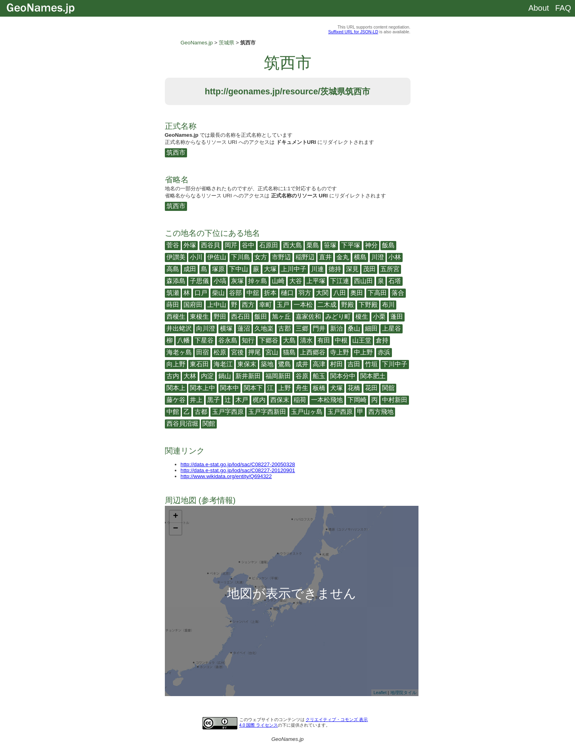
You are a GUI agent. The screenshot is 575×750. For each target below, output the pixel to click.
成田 (189, 269)
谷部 (235, 292)
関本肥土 (373, 376)
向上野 (175, 364)
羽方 (304, 292)
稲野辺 (305, 257)
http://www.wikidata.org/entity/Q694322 (226, 476)
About (538, 8)
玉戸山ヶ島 (307, 411)
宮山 (272, 352)
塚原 (218, 269)
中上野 (363, 352)
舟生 (302, 388)
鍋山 (224, 376)
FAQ (563, 8)
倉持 (382, 340)
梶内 (259, 399)
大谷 (295, 280)
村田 (336, 364)
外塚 (189, 245)
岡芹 (231, 245)
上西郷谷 (312, 352)
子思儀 (199, 280)
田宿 (202, 352)
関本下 (253, 388)
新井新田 (248, 376)
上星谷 (391, 328)
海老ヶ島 (179, 352)
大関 (322, 292)
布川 (388, 304)
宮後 (237, 352)
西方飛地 (381, 411)
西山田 (363, 280)
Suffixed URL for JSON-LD (353, 31)
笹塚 (330, 245)
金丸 (342, 257)
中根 (341, 340)
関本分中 (342, 376)
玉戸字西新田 (267, 411)
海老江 (223, 364)
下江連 (339, 280)
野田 (220, 316)
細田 (371, 328)
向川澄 (205, 328)
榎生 (361, 316)
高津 (319, 364)
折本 (270, 292)
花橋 (354, 388)
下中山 (238, 269)
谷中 (248, 245)
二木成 (326, 304)
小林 (394, 257)
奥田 (356, 292)
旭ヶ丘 (281, 316)
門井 (319, 328)
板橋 (319, 388)
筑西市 (175, 152)
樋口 (287, 292)
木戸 (241, 399)
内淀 (207, 376)
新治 (336, 328)
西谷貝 (210, 245)
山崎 (278, 280)
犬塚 (336, 388)
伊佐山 (216, 257)
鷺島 (284, 364)
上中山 (216, 304)
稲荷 (300, 399)
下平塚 (350, 245)
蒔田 (172, 304)
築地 (267, 364)
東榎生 (199, 316)
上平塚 (315, 280)
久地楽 (263, 328)
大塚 (270, 269)
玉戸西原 (340, 411)
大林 (189, 376)
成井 (302, 364)
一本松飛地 (327, 399)
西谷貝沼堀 (182, 423)
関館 (208, 423)
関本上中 (202, 388)
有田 (323, 340)
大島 (289, 340)
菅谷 (172, 245)
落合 (398, 292)
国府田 (192, 304)
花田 (371, 388)
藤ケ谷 (175, 399)
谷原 (302, 376)
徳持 (335, 269)
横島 (360, 257)
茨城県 (226, 43)
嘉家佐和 (308, 316)
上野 (284, 388)
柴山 (218, 292)
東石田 (199, 364)
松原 (220, 352)
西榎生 (175, 316)
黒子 (213, 399)
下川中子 (394, 364)
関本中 (229, 388)
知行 (248, 340)
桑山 (354, 328)
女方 (260, 257)
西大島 (292, 245)
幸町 (265, 304)
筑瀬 (172, 292)
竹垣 (371, 364)
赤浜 (384, 352)
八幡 (183, 340)
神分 (371, 245)
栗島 (312, 245)
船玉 (319, 376)
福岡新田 (278, 376)
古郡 (284, 328)
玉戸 (283, 304)
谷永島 (227, 340)
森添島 (175, 280)
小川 (196, 257)
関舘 (388, 388)
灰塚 (237, 280)
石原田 (268, 245)
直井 (325, 257)
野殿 (347, 304)
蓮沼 (243, 328)
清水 (306, 340)
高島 (172, 269)
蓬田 (396, 316)
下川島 (240, 257)
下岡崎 (357, 399)
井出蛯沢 (179, 328)
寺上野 (339, 352)
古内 (172, 376)
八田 (339, 292)
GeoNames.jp (197, 43)
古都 (201, 411)
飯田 (260, 316)
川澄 (377, 257)
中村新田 (394, 399)
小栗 (379, 316)
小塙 (220, 280)
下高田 (377, 292)
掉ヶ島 (257, 280)
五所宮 (389, 269)
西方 (248, 304)
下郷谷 (268, 340)
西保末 (279, 399)
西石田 (240, 316)
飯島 (388, 245)
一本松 (303, 304)
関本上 (175, 388)
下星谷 (204, 340)
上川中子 (293, 269)
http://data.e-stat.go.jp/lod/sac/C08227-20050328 (238, 464)
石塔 (394, 280)
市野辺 (281, 257)
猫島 (289, 352)
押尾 (254, 352)
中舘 (252, 292)
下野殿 (368, 304)
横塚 (226, 328)
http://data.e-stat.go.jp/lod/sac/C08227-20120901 (238, 470)
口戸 (201, 292)
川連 (317, 269)
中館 (172, 411)
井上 (196, 399)
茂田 (369, 269)
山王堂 (361, 340)
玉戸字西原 (228, 411)
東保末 (246, 364)
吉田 (354, 364)
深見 (352, 269)
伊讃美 (175, 257)
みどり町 (338, 316)
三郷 (302, 328)
